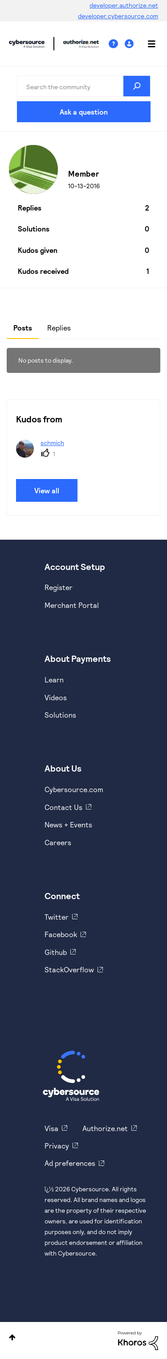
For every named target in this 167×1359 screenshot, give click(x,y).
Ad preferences (70, 1163)
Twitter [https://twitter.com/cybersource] (57, 917)
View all (46, 490)
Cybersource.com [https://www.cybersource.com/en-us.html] (74, 789)
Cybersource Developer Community (27, 44)
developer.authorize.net (124, 5)
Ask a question (84, 111)
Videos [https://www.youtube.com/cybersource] (56, 697)
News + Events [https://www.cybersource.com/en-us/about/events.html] (68, 824)
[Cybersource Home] (71, 1076)
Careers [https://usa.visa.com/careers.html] (58, 842)
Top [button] (12, 1337)
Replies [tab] (59, 327)
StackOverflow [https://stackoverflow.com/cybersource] (69, 969)
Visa (51, 1128)
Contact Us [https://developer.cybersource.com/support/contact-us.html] (63, 807)
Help (117, 44)
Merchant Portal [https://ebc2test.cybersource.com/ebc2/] (72, 605)
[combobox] (84, 86)
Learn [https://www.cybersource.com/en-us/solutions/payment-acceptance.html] (54, 679)
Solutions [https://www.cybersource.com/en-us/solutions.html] (60, 714)
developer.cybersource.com (118, 16)
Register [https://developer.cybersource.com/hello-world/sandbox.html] (59, 587)
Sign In (130, 44)
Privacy (57, 1145)
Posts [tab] (22, 327)
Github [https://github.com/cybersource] (56, 952)
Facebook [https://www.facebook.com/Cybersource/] (61, 934)
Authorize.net (105, 1128)
